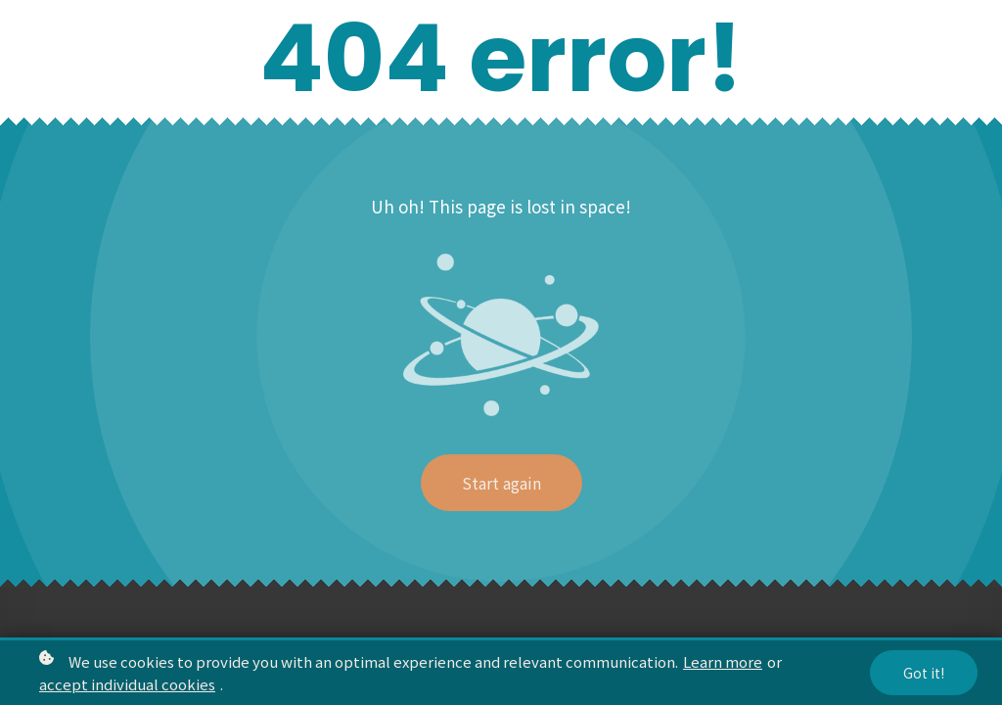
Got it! (923, 673)
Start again (501, 482)
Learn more (722, 662)
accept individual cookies (127, 685)
